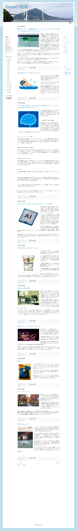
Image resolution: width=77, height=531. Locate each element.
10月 (7, 65)
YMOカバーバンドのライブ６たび (28, 326)
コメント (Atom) (22, 464)
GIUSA (8, 45)
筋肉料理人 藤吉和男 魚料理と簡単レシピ (68, 73)
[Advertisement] (9, 30)
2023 (8, 84)
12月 (7, 61)
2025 (8, 60)
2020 (8, 89)
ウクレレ (66, 53)
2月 (7, 78)
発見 (48, 433)
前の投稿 (57, 462)
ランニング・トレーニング (25, 99)
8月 (7, 68)
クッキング (67, 50)
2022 (8, 85)
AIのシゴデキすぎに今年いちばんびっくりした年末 (34, 204)
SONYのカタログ (44, 290)
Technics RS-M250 (23, 288)
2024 (8, 82)
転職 (65, 51)
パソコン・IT (23, 198)
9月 (7, 66)
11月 (7, 63)
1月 (7, 80)
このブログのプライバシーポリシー (68, 69)
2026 (8, 58)
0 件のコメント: (25, 67)
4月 (7, 75)
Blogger (40, 525)
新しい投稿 (20, 462)
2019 (8, 90)
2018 (8, 92)
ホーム (39, 462)
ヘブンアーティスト (24, 392)
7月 (7, 70)
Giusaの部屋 (16, 7)
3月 (7, 77)
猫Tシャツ (20, 361)
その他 (22, 69)
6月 (7, 71)
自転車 (66, 49)
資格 (65, 47)
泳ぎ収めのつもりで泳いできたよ (28, 73)
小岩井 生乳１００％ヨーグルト (28, 248)
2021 (8, 87)
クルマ (66, 46)
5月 (7, 73)
